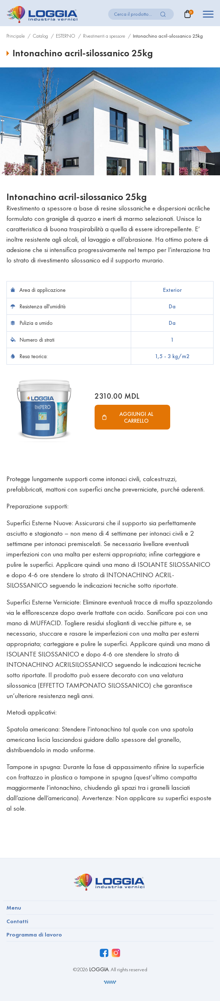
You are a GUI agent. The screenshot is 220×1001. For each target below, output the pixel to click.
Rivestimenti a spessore (104, 36)
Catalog (40, 36)
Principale (15, 36)
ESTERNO (65, 36)
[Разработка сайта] (110, 982)
